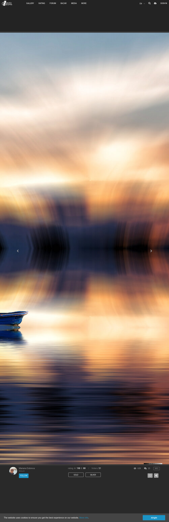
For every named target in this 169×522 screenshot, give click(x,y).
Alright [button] (154, 518)
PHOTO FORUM (7, 3)
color (145, 463)
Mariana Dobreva (27, 468)
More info (83, 518)
